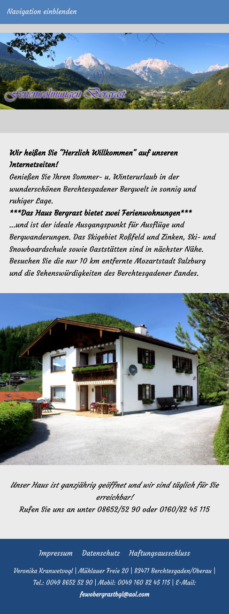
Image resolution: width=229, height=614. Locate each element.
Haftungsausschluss (159, 553)
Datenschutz (101, 553)
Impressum (56, 553)
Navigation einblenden (41, 11)
